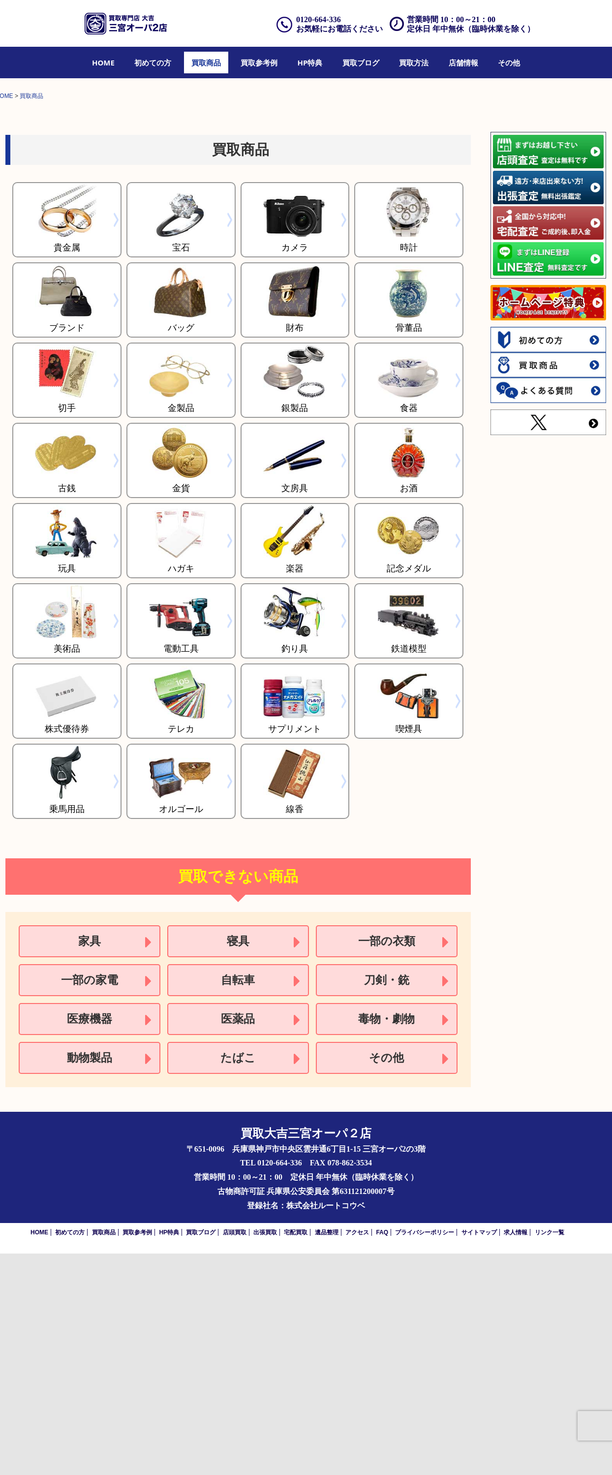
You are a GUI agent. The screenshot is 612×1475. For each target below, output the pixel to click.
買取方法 (413, 62)
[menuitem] (103, 62)
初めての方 (152, 62)
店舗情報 (463, 62)
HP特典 (310, 62)
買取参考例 (259, 62)
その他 (509, 62)
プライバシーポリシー (424, 1453)
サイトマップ (479, 1453)
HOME (103, 62)
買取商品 (206, 62)
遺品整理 (326, 1453)
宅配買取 (295, 1453)
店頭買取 (234, 1453)
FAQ (382, 1453)
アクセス (357, 1453)
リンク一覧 (549, 1453)
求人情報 (515, 1453)
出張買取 (265, 1453)
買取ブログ (360, 62)
